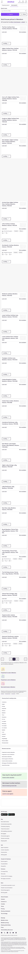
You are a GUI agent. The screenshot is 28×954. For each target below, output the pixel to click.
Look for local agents (7, 793)
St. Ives (3, 719)
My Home (22, 1)
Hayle (3, 704)
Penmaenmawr (5, 742)
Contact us (3, 901)
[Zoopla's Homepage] (10, 2)
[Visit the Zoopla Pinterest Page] (16, 932)
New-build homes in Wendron (8, 687)
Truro (3, 714)
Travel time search (5, 828)
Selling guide (4, 854)
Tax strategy (4, 913)
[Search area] (14, 10)
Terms (2, 906)
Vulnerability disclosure (7, 929)
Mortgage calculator (6, 878)
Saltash (3, 736)
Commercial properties (6, 824)
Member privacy (5, 922)
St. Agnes (4, 721)
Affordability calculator (6, 831)
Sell (2, 845)
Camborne (4, 702)
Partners (3, 869)
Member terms (4, 920)
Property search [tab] (5, 5)
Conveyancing (4, 871)
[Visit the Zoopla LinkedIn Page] (7, 932)
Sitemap (3, 917)
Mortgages (3, 833)
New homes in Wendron (7, 756)
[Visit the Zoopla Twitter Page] (4, 932)
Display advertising (5, 925)
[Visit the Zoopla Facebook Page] (1, 932)
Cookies (3, 904)
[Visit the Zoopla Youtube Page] (13, 932)
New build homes (5, 821)
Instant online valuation (7, 760)
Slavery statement (5, 911)
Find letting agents (5, 890)
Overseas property (5, 826)
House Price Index (5, 765)
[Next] (25, 659)
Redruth (3, 712)
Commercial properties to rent (8, 885)
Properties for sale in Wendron (8, 672)
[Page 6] (17, 659)
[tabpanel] (14, 11)
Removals (3, 873)
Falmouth (4, 708)
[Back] (2, 659)
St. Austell (4, 725)
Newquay (4, 723)
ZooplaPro (3, 866)
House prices (7, 693)
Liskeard (4, 734)
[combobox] (14, 10)
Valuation (19, 1)
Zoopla (2, 693)
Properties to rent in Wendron (8, 679)
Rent (2, 883)
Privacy (3, 908)
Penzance (4, 717)
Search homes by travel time (9, 785)
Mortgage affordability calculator (9, 763)
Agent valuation (4, 847)
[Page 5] (14, 659)
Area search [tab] (14, 5)
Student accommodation (6, 887)
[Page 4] (10, 659)
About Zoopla (4, 896)
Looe (3, 732)
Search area (4, 8)
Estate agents (4, 861)
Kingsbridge (4, 738)
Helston (17, 693)
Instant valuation (5, 849)
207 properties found (6, 22)
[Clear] (26, 10)
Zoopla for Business (6, 859)
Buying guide (4, 840)
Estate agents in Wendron (7, 758)
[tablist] (9, 5)
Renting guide (4, 892)
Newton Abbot (5, 740)
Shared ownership (5, 838)
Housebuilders (4, 863)
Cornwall (13, 693)
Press (2, 927)
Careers (3, 899)
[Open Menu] (1, 2)
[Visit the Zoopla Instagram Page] (10, 932)
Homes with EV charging (6, 876)
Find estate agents (5, 836)
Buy (2, 819)
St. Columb (4, 727)
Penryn (3, 706)
